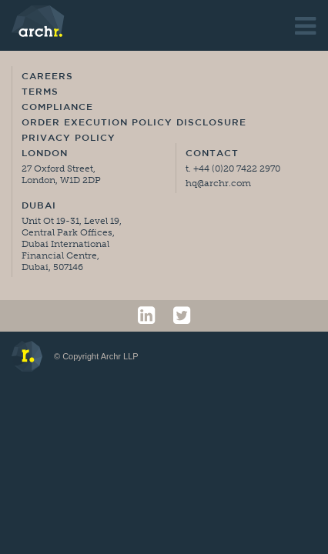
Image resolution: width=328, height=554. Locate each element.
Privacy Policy (68, 138)
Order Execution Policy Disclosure (134, 123)
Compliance (57, 107)
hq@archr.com (218, 183)
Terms (40, 92)
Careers (47, 77)
